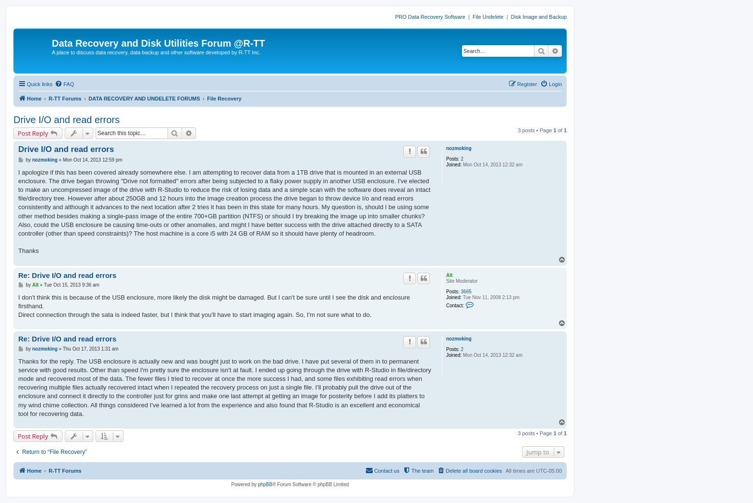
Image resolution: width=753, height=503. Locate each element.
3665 (466, 291)
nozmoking (459, 148)
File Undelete (488, 17)
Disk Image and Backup (539, 17)
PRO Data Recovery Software (430, 17)
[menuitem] (64, 84)
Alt (449, 275)
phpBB (265, 484)
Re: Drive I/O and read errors (67, 275)
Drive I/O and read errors (66, 119)
